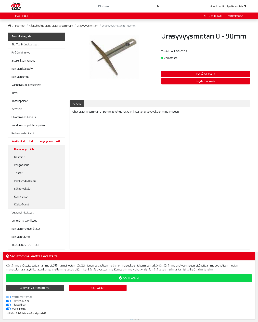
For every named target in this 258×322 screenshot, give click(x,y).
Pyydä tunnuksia (205, 81)
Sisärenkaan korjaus (23, 60)
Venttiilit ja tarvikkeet (24, 220)
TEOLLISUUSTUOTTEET (26, 245)
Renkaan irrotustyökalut (26, 228)
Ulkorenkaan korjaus (24, 117)
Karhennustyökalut (23, 133)
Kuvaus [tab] (77, 103)
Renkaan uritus (20, 77)
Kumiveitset (21, 196)
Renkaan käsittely (22, 68)
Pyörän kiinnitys (21, 52)
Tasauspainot (20, 101)
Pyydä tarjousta (205, 73)
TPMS (15, 93)
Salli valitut (97, 288)
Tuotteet (24, 16)
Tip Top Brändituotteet (25, 44)
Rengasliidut (21, 165)
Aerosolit (17, 109)
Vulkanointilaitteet (23, 212)
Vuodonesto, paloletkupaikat (29, 125)
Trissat (18, 173)
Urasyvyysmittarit (87, 25)
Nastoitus (20, 157)
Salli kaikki (129, 278)
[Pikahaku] (125, 6)
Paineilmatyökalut (25, 181)
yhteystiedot (213, 16)
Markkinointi (19, 308)
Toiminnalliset (20, 301)
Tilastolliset (19, 305)
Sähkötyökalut (22, 188)
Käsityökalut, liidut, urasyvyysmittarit (51, 25)
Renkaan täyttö (21, 237)
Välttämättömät (22, 297)
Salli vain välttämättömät (35, 288)
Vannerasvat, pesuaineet (26, 85)
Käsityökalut (21, 204)
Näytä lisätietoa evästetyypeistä (27, 313)
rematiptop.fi (235, 16)
